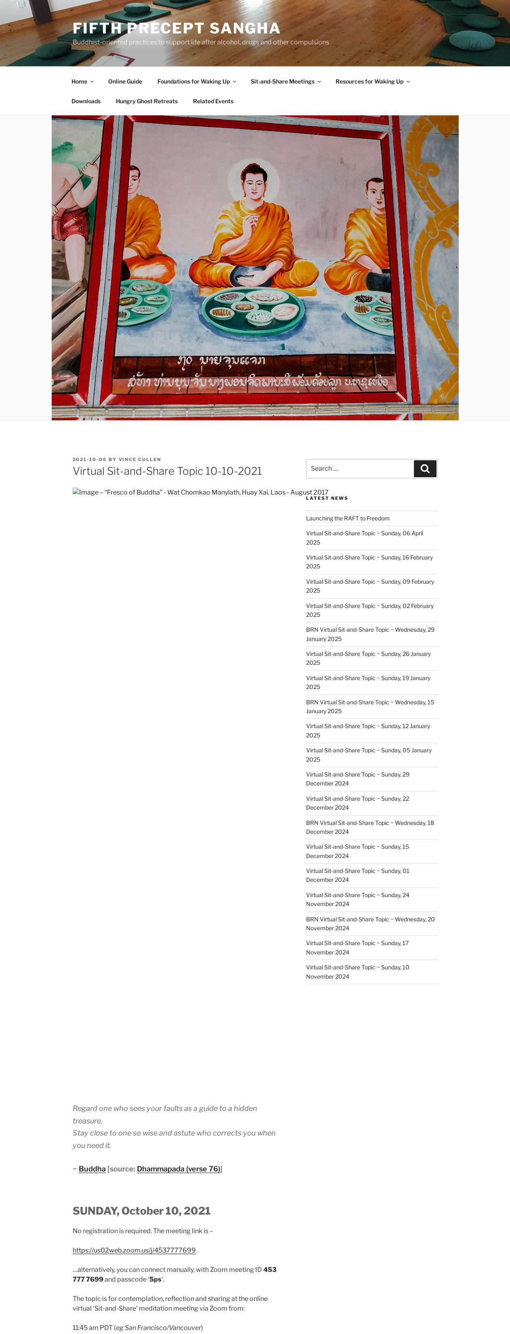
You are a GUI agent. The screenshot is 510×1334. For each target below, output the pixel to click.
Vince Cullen (140, 459)
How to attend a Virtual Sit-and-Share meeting (179, 1015)
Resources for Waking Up (373, 81)
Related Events (213, 101)
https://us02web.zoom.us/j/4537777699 (134, 764)
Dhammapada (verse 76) (178, 682)
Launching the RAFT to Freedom (348, 518)
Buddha (92, 682)
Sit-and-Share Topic (118, 1099)
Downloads (86, 101)
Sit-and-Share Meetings (286, 81)
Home (83, 81)
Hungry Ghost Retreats (147, 101)
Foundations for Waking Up (197, 81)
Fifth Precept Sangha (177, 28)
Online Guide (125, 81)
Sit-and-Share (107, 1110)
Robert (129, 928)
